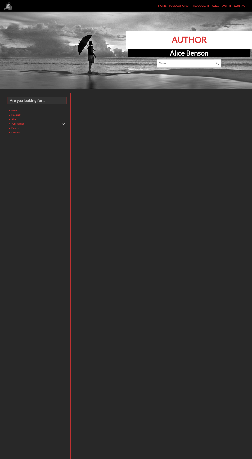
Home (162, 5)
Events (226, 5)
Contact (240, 5)
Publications (178, 5)
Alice (215, 5)
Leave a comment (148, 140)
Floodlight (201, 5)
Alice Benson (133, 140)
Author (189, 40)
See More (116, 130)
